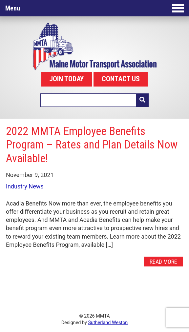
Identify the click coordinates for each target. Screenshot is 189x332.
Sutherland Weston (108, 322)
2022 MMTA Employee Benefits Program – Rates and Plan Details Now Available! (92, 145)
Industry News (25, 186)
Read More (163, 261)
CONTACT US (121, 79)
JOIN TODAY (66, 79)
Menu (94, 8)
